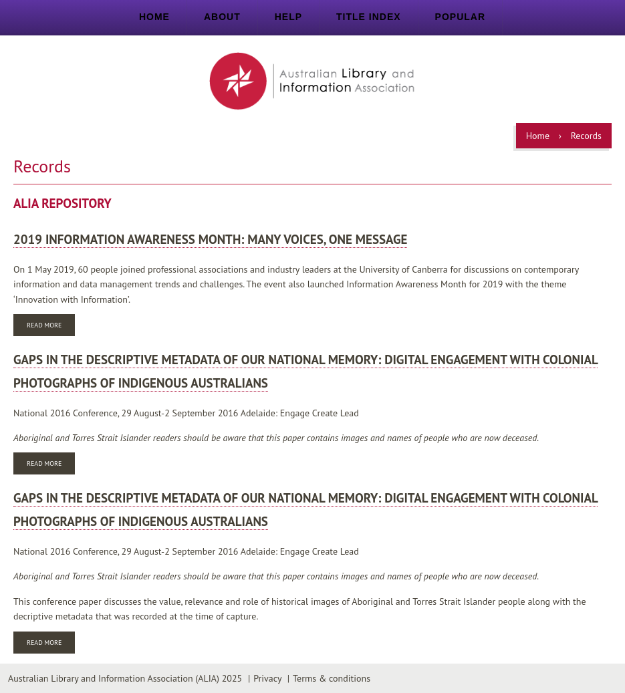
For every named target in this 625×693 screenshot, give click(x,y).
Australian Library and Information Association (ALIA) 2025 (125, 678)
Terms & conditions (331, 678)
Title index (368, 16)
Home (154, 16)
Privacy (267, 678)
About (222, 16)
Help (288, 16)
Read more (51, 326)
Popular (460, 16)
